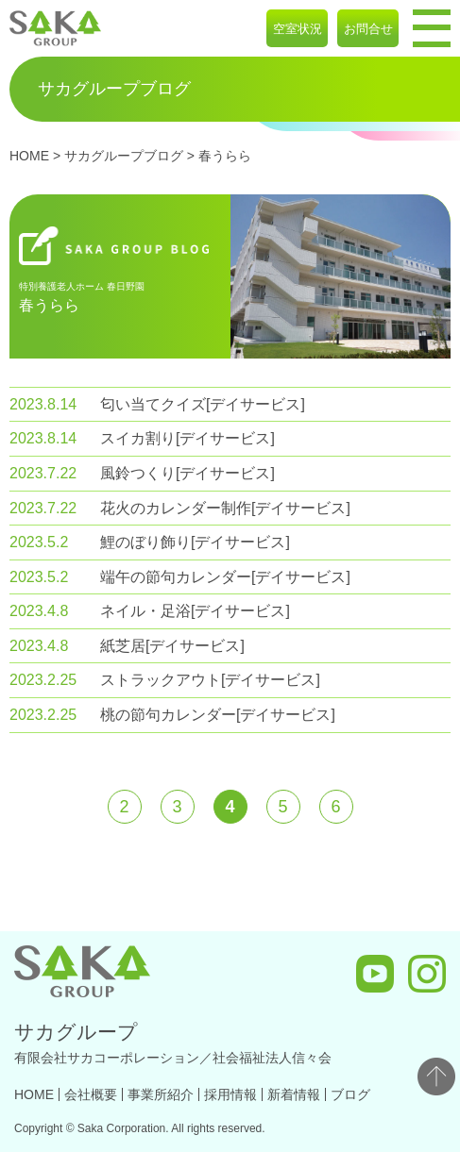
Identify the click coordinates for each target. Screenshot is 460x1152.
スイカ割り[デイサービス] (187, 438)
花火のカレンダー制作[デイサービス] (225, 508)
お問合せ (368, 29)
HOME (29, 155)
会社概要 (90, 1094)
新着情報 (293, 1094)
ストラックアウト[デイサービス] (210, 680)
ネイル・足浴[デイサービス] (195, 611)
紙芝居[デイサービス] (172, 646)
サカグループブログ (123, 155)
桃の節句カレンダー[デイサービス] (217, 715)
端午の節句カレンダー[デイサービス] (225, 577)
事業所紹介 (161, 1094)
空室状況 (297, 29)
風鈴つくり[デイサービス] (187, 473)
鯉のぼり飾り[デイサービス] (195, 542)
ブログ (350, 1094)
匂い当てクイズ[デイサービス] (202, 404)
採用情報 (230, 1094)
